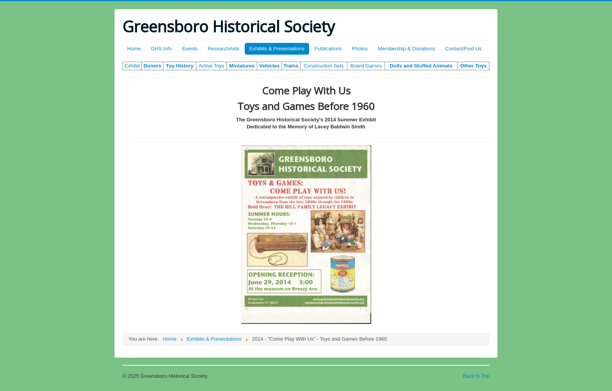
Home (134, 49)
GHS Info (161, 49)
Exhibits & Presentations (276, 49)
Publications (328, 49)
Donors (153, 66)
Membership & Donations (406, 49)
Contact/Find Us (463, 49)
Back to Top (476, 376)
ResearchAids (223, 49)
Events (189, 49)
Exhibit (132, 66)
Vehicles (269, 66)
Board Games (365, 66)
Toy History (180, 66)
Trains (290, 66)
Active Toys (211, 66)
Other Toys (473, 66)
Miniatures (241, 66)
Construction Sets (324, 66)
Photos (360, 49)
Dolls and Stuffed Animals (421, 66)
